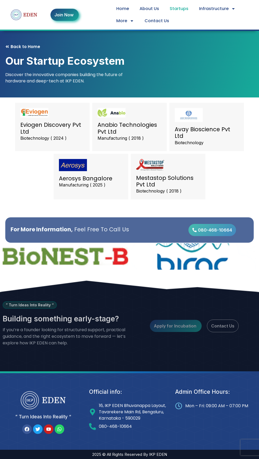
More (125, 21)
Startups (179, 9)
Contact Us (157, 21)
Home (122, 9)
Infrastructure (217, 8)
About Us (149, 9)
